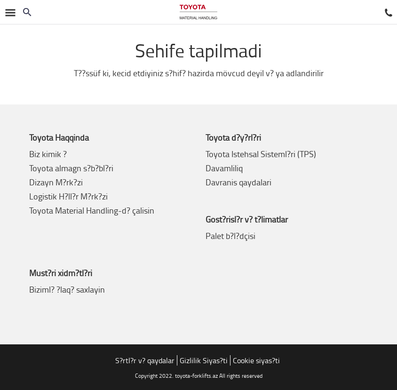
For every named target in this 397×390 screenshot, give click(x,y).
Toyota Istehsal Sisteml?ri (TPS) (261, 153)
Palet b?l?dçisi (230, 235)
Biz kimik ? (48, 153)
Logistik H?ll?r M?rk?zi (68, 196)
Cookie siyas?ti (256, 360)
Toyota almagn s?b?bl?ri (71, 168)
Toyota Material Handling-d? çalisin (91, 210)
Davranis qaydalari (238, 182)
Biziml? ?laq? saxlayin (67, 289)
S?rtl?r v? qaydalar (145, 360)
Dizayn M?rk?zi (56, 182)
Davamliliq (224, 168)
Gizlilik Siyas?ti (204, 360)
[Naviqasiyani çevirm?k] (9, 12)
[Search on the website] (27, 12)
